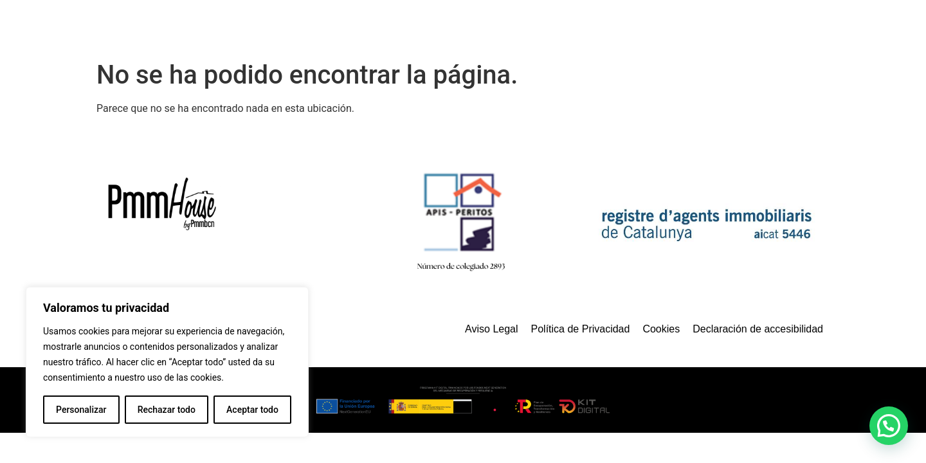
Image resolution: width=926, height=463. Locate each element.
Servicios (493, 27)
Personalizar (81, 409)
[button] (888, 425)
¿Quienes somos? (680, 27)
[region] (167, 362)
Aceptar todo (252, 409)
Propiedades (575, 27)
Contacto (776, 27)
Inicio (430, 27)
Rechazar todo (166, 409)
